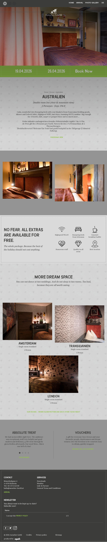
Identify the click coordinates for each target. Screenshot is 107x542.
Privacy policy (41, 535)
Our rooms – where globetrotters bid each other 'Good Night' (53, 412)
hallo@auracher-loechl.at (14, 488)
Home (71, 3)
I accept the (17, 516)
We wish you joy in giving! (83, 449)
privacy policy (22, 516)
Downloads (41, 481)
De (103, 3)
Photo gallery (92, 3)
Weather (40, 483)
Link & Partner (43, 486)
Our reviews (24, 457)
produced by (12, 539)
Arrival (79, 3)
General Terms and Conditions (49, 488)
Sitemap (58, 535)
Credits (29, 535)
